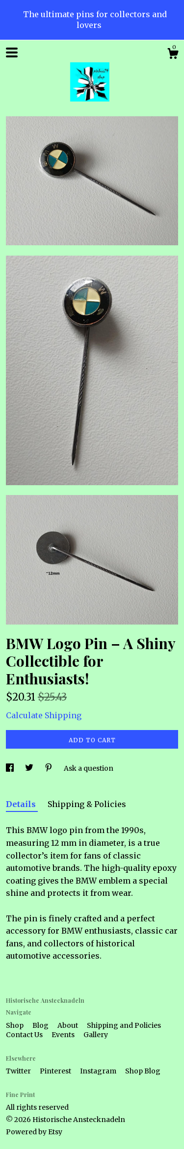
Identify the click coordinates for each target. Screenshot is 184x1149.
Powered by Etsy (34, 1131)
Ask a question (88, 768)
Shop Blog (142, 1071)
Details (22, 804)
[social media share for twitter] (30, 768)
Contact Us (25, 1034)
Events (64, 1034)
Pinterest (56, 1071)
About (68, 1025)
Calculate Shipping (43, 715)
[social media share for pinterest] (49, 768)
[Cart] (172, 55)
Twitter (19, 1071)
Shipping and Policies (124, 1025)
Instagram (99, 1071)
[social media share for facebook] (10, 768)
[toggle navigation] (12, 52)
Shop (15, 1025)
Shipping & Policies (87, 804)
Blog (41, 1025)
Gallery (95, 1034)
